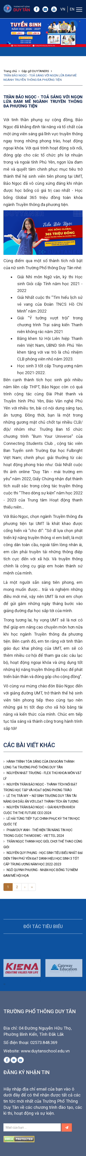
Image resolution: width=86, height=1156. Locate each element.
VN (62, 9)
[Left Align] (66, 1127)
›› (32, 887)
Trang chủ (12, 71)
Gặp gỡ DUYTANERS (37, 71)
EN (72, 9)
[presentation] (3, 992)
